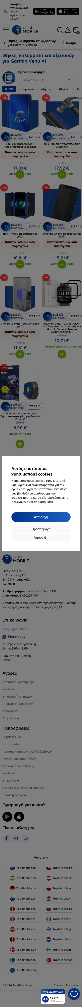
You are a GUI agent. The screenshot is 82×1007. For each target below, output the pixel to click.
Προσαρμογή (41, 529)
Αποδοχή (41, 517)
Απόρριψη (41, 537)
